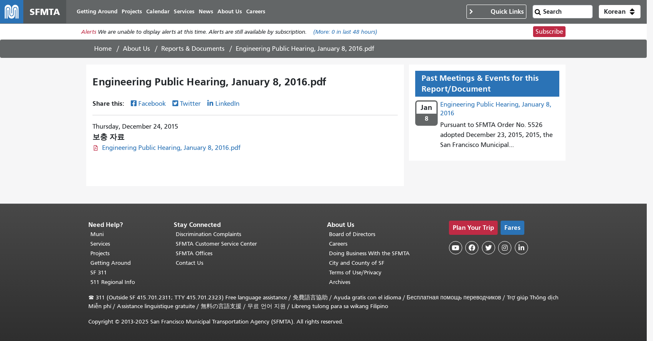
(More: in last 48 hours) (345, 31)
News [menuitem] (206, 11)
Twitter (190, 103)
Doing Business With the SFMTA (369, 253)
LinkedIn (227, 103)
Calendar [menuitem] (157, 11)
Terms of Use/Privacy (355, 272)
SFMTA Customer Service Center (216, 243)
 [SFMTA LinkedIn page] (521, 247)
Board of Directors (352, 234)
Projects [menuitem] (132, 11)
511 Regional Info (112, 282)
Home (103, 48)
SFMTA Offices (194, 253)
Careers (338, 243)
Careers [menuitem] (255, 11)
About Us (136, 48)
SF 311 (98, 272)
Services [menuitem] (184, 11)
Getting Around (110, 262)
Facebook (152, 103)
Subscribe (549, 31)
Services (100, 243)
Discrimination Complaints (208, 234)
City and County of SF (356, 262)
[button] (620, 11)
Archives (339, 282)
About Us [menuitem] (229, 11)
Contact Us (189, 262)
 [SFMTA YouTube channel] (455, 247)
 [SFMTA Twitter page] (488, 247)
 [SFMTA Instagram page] (505, 247)
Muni (97, 234)
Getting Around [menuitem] (97, 11)
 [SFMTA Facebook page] (472, 247)
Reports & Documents (192, 48)
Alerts (88, 31)
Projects (100, 253)
